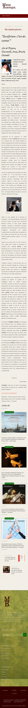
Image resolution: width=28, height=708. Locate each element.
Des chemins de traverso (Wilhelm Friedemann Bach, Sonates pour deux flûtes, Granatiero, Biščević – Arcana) (12, 545)
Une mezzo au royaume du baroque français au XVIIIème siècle (16, 570)
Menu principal (5, 15)
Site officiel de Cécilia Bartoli (9, 393)
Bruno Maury (4, 399)
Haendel (18, 399)
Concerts (7, 447)
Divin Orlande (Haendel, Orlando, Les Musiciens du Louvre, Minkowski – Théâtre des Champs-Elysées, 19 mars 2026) (12, 475)
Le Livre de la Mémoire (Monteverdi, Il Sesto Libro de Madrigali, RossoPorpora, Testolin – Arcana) (13, 510)
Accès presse (4, 655)
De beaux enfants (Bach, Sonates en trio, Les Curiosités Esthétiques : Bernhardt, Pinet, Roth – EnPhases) (13, 439)
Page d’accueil (4, 669)
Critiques (20, 26)
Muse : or (9, 401)
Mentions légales (5, 653)
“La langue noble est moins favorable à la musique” (10, 558)
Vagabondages (5, 679)
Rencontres (4, 676)
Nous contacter (4, 658)
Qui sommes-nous (5, 648)
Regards (3, 674)
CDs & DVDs (16, 26)
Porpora (14, 401)
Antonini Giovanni (12, 396)
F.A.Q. (2, 650)
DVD (14, 399)
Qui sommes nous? (18, 701)
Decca (10, 399)
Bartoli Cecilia (21, 396)
